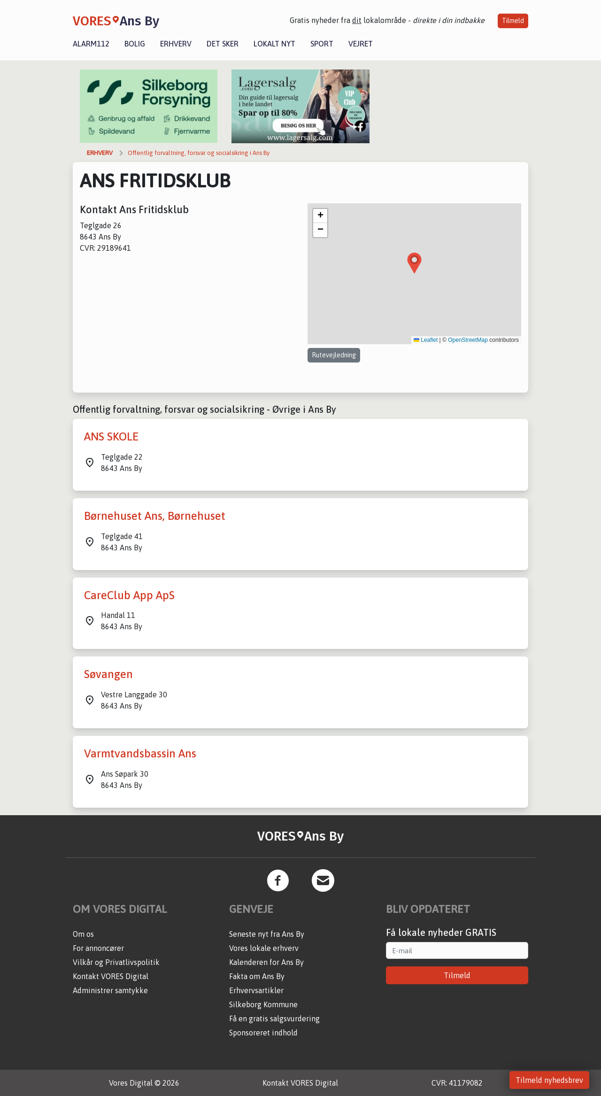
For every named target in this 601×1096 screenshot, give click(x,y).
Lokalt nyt (274, 43)
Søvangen (108, 674)
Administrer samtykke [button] (110, 990)
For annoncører (98, 948)
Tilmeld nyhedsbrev (549, 1080)
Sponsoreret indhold (263, 1032)
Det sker (223, 43)
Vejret (360, 43)
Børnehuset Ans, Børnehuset (154, 515)
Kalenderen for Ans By (266, 962)
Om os (83, 934)
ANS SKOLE (111, 436)
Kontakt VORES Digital (110, 976)
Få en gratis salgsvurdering (274, 1018)
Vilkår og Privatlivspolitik (116, 962)
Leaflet (426, 340)
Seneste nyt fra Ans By (266, 934)
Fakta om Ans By (257, 976)
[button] (414, 263)
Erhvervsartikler (256, 990)
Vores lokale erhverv (264, 948)
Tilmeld (513, 20)
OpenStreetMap (468, 340)
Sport (321, 43)
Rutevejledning (334, 355)
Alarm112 (91, 43)
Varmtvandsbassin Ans (140, 753)
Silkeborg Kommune (263, 1004)
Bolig (134, 43)
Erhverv (176, 43)
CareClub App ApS (129, 595)
